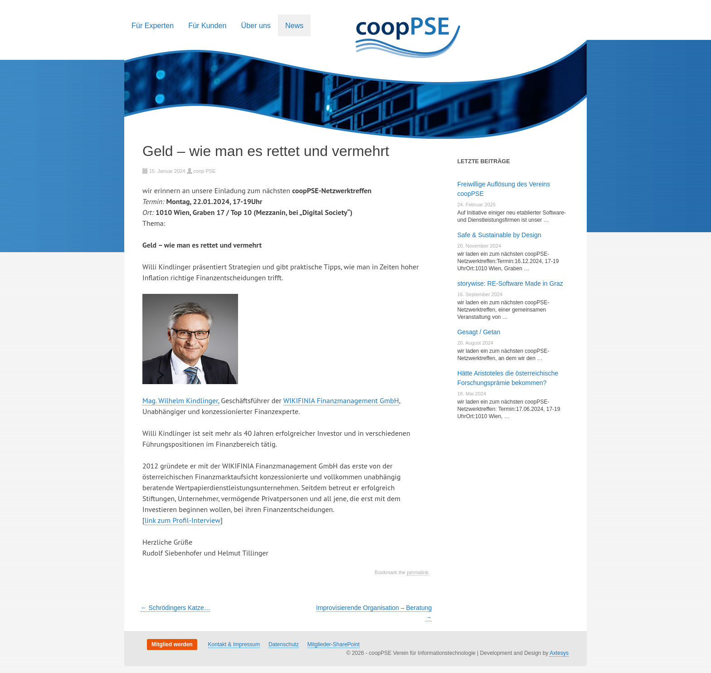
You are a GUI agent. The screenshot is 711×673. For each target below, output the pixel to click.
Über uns (256, 25)
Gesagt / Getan (478, 332)
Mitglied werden (172, 644)
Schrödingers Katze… (175, 607)
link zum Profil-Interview (182, 520)
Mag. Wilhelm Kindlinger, (180, 400)
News (294, 25)
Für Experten (152, 25)
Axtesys (559, 653)
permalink (418, 572)
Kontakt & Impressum (234, 644)
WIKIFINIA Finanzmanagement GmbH (341, 400)
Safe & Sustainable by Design (499, 235)
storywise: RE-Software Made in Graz (510, 283)
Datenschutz (283, 644)
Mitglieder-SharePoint (333, 644)
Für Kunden (207, 25)
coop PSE (205, 171)
